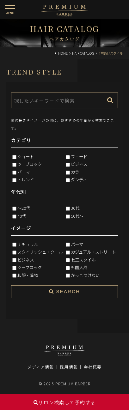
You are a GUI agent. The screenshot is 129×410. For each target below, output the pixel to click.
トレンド (25, 179)
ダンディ (79, 179)
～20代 (23, 208)
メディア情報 (41, 367)
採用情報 (68, 367)
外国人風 (79, 267)
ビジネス (79, 164)
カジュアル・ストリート (93, 252)
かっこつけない (85, 275)
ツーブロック (29, 164)
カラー (77, 172)
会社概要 (92, 367)
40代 (21, 216)
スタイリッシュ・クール (40, 252)
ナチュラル (27, 244)
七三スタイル (83, 259)
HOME (63, 53)
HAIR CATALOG (83, 53)
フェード (79, 156)
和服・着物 (27, 275)
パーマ (23, 172)
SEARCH (64, 291)
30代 (75, 208)
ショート (25, 156)
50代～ (77, 216)
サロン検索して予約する (65, 402)
